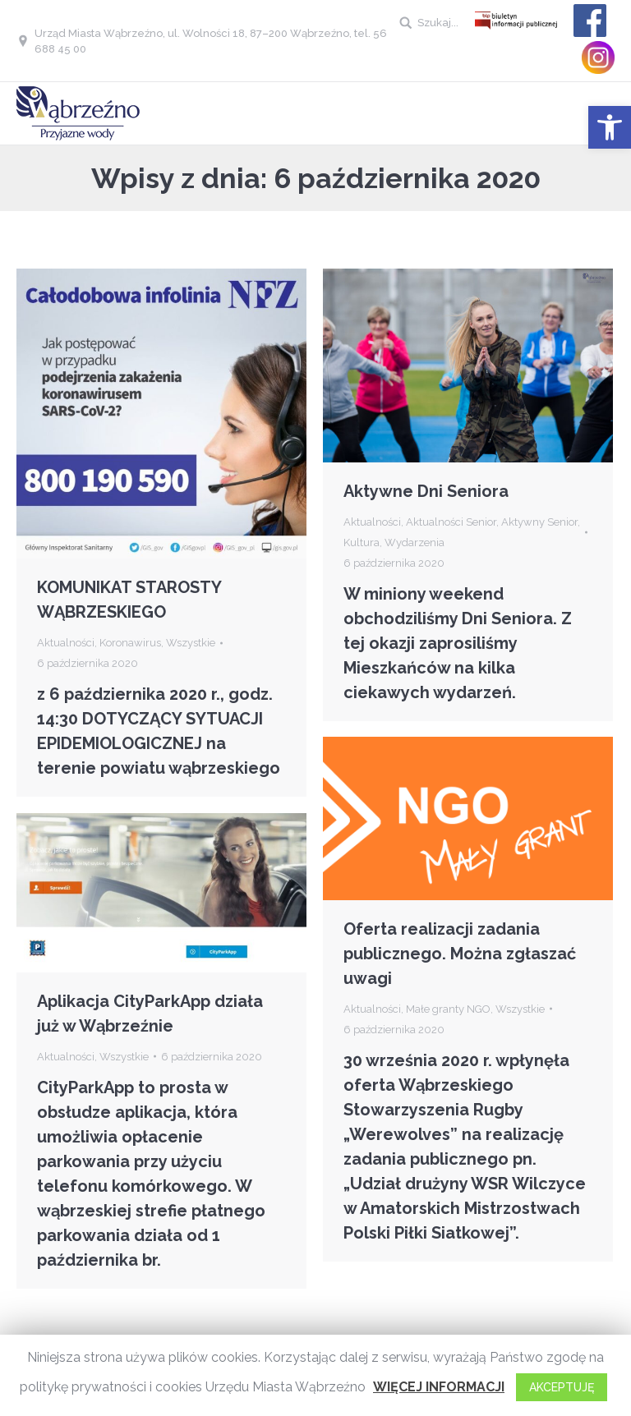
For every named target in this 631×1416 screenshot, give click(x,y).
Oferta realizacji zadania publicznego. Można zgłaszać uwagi (459, 953)
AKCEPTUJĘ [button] (561, 1387)
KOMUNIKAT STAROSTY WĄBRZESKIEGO (129, 599)
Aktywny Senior (539, 522)
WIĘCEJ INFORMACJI (438, 1387)
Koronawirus (130, 643)
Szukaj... (437, 22)
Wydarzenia (414, 542)
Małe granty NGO (448, 1009)
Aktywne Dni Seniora (426, 491)
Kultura (361, 542)
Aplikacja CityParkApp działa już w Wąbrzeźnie (150, 1013)
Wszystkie (190, 643)
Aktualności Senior (451, 522)
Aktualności (65, 643)
